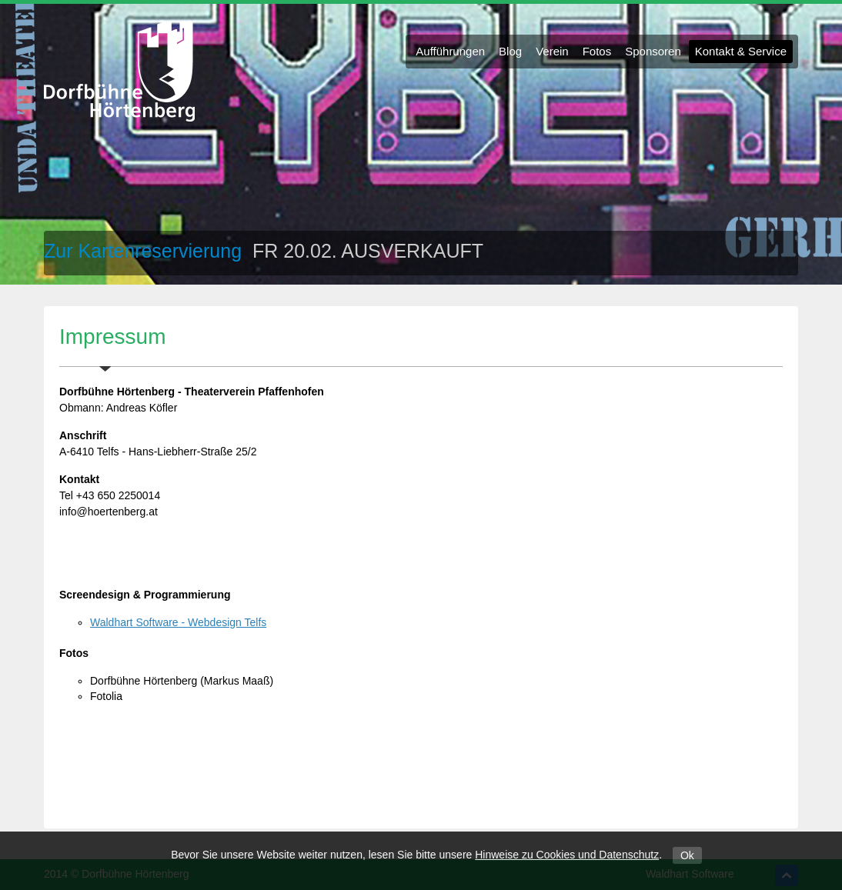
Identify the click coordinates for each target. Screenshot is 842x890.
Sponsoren (653, 51)
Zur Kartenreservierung (145, 251)
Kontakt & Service (741, 51)
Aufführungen (450, 51)
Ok (687, 855)
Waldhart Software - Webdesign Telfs (178, 622)
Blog (510, 51)
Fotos (597, 51)
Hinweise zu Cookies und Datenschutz (567, 854)
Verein (552, 51)
